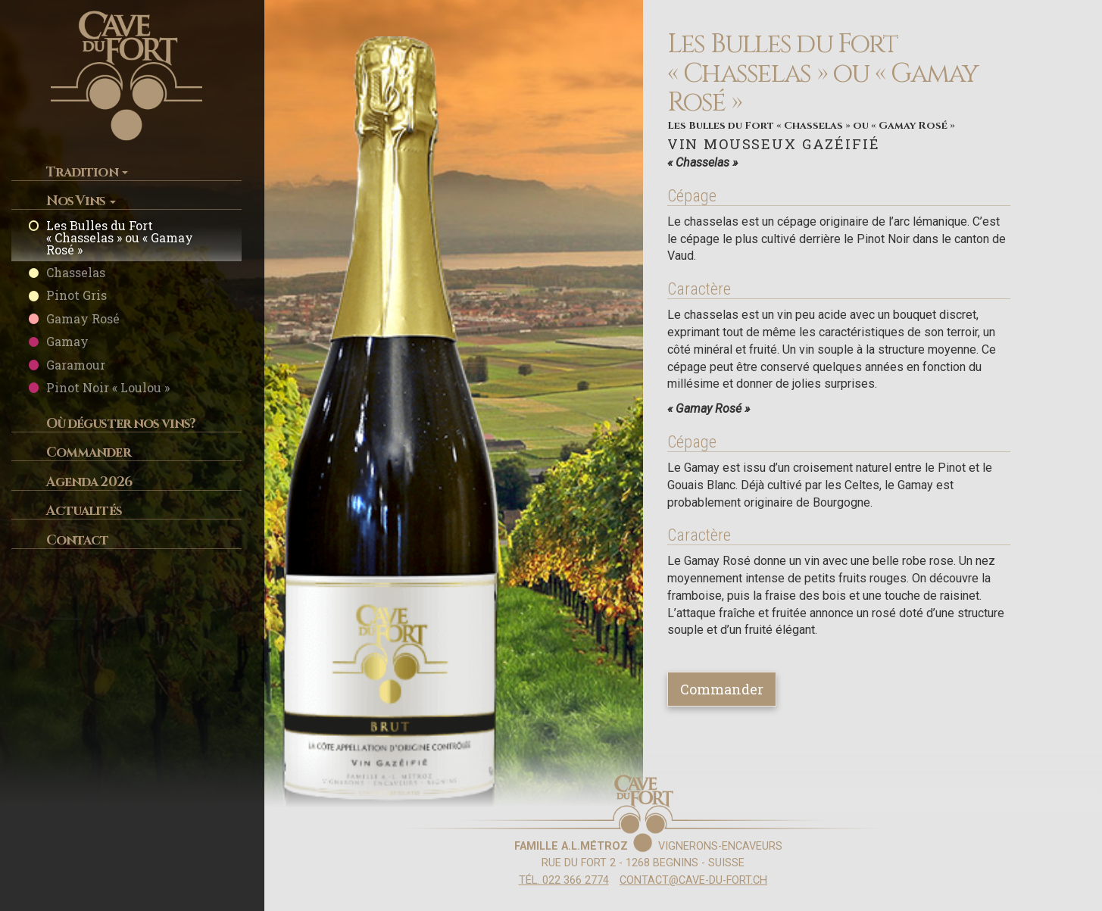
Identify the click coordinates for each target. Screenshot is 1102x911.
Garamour (75, 365)
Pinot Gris (76, 295)
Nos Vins (81, 201)
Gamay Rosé (83, 318)
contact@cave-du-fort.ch (693, 880)
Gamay (67, 341)
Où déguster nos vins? (121, 423)
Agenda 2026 (89, 482)
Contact (77, 540)
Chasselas (75, 272)
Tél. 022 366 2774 (564, 880)
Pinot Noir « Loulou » (108, 387)
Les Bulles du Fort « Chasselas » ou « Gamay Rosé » (119, 237)
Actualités (84, 510)
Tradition (87, 172)
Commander (88, 452)
